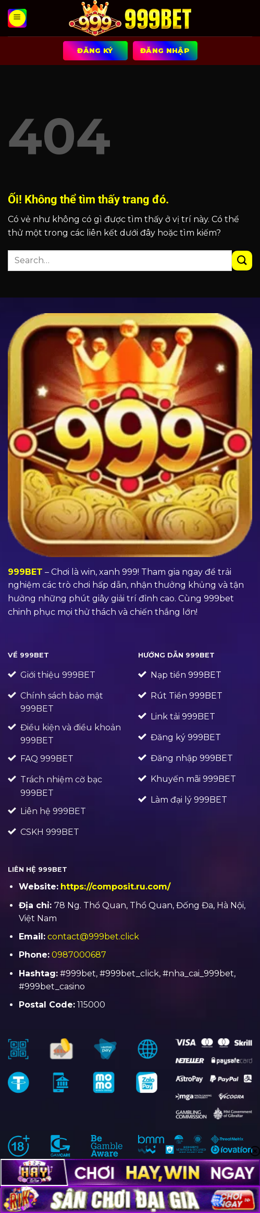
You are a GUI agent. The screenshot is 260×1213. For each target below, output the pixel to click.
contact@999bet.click (93, 936)
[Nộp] (242, 261)
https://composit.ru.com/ (115, 887)
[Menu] (17, 18)
